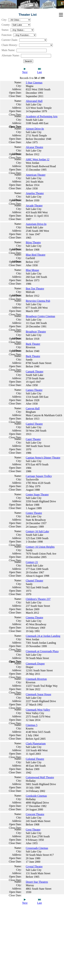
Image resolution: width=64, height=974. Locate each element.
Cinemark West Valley (38, 709)
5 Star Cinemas (34, 82)
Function (6, 34)
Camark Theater (34, 371)
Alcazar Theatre (34, 147)
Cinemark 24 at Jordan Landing (43, 635)
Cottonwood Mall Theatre (40, 777)
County (6, 24)
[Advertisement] (32, 942)
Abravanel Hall (34, 101)
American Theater (35, 174)
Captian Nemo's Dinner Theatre (43, 457)
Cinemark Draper (35, 663)
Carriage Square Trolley (39, 476)
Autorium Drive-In (36, 224)
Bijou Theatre (33, 242)
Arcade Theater (34, 205)
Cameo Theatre (34, 390)
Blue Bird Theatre (35, 254)
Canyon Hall (32, 408)
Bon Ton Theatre (35, 288)
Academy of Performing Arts (41, 116)
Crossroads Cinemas (37, 848)
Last (39, 72)
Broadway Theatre (36, 331)
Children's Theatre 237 (38, 599)
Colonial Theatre (35, 758)
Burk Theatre (33, 356)
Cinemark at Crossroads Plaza (42, 651)
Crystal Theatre (34, 866)
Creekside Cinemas (36, 795)
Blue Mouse (32, 270)
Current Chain (9, 39)
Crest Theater (33, 829)
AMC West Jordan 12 (37, 159)
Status (5, 29)
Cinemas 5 (31, 725)
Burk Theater (33, 343)
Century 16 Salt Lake (37, 531)
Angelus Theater (35, 193)
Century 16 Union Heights (40, 546)
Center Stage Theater (37, 494)
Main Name (8, 50)
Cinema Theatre (34, 617)
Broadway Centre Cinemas (40, 316)
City (4, 19)
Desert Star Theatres (37, 881)
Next (24, 72)
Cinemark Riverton (36, 679)
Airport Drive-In (35, 128)
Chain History (9, 45)
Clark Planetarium (36, 743)
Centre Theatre (34, 513)
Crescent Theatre (35, 814)
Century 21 (32, 562)
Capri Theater (33, 439)
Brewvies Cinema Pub (38, 300)
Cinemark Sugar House (38, 694)
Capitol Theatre (34, 423)
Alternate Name (10, 55)
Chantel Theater (34, 580)
